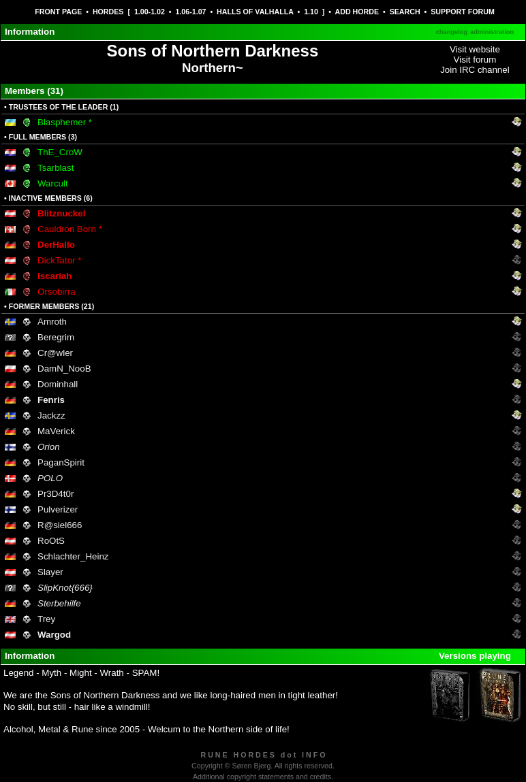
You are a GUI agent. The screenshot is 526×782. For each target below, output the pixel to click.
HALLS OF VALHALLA (255, 11)
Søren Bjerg (251, 766)
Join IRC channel (475, 70)
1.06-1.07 (190, 11)
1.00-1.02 (149, 11)
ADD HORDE (357, 11)
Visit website (475, 49)
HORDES (108, 11)
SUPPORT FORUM (463, 11)
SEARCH (405, 11)
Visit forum (475, 59)
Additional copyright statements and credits (262, 776)
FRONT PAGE (58, 11)
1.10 (311, 11)
